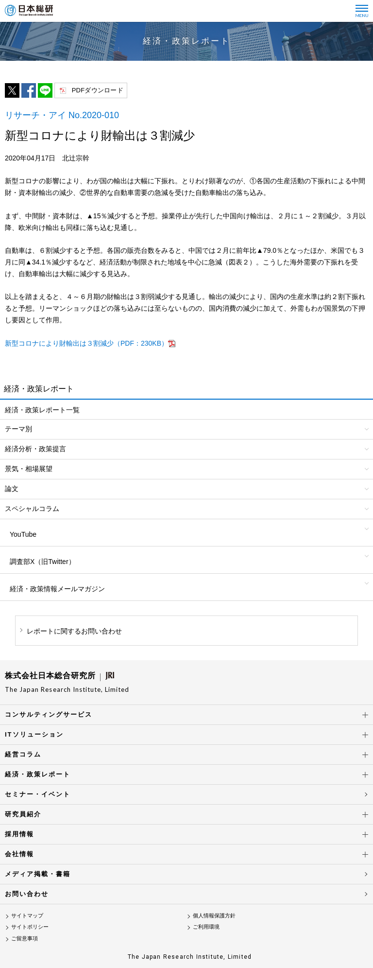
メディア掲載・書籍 (37, 874)
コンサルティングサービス (48, 714)
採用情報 (19, 834)
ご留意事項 (24, 938)
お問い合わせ (27, 894)
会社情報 (19, 854)
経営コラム (23, 754)
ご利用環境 (206, 927)
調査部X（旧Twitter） (42, 561)
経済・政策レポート (37, 774)
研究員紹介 (23, 814)
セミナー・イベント (37, 794)
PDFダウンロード (97, 90)
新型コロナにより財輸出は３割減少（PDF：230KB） (86, 343)
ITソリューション (34, 734)
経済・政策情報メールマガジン (57, 589)
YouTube (23, 534)
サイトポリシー (30, 927)
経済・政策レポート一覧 (42, 410)
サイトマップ (27, 915)
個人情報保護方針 (214, 915)
